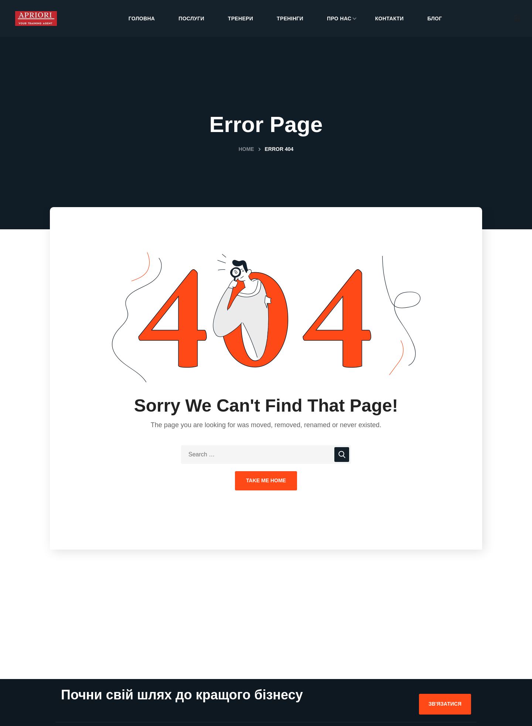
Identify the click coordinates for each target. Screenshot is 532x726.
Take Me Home (266, 480)
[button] (517, 18)
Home (246, 149)
